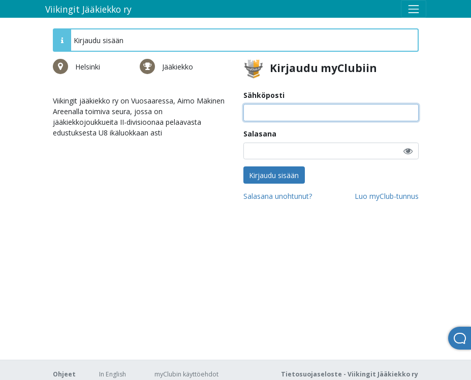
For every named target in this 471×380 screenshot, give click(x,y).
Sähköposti (264, 95)
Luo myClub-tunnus (387, 196)
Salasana (259, 134)
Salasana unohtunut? (277, 196)
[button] (408, 151)
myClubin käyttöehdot (186, 374)
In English (112, 374)
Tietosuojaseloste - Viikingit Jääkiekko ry (349, 374)
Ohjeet (64, 374)
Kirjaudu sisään (274, 175)
